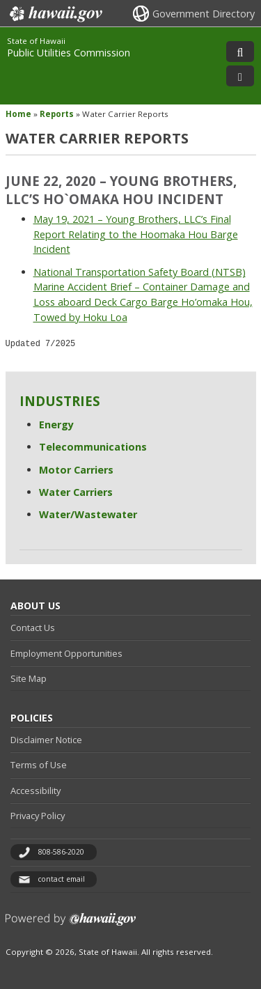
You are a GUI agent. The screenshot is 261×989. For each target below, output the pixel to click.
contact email (61, 879)
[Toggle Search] (240, 51)
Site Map (28, 678)
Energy (56, 424)
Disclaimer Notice (46, 739)
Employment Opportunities (66, 653)
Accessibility (35, 790)
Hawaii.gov (54, 13)
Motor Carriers (76, 469)
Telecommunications (93, 446)
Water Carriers (76, 492)
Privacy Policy (37, 815)
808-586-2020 (61, 852)
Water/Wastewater (88, 514)
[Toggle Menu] (240, 75)
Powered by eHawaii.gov (71, 924)
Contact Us (32, 627)
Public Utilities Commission (68, 52)
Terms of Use (38, 764)
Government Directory (203, 13)
